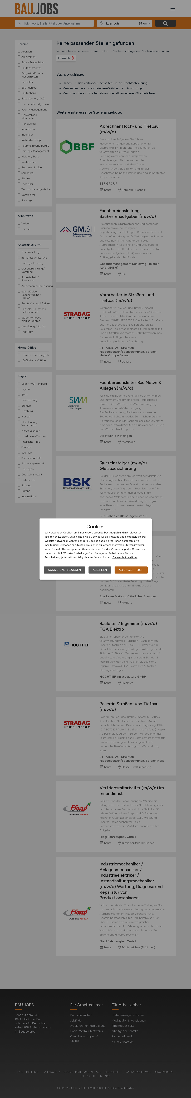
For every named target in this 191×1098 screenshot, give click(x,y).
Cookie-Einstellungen (64, 569)
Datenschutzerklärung (125, 557)
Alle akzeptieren (131, 569)
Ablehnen (100, 569)
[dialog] (96, 549)
